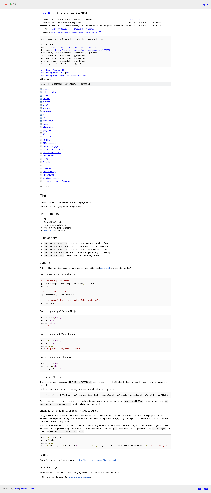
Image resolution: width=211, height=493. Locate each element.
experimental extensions (79, 477)
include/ (46, 101)
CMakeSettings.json (51, 146)
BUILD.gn (47, 140)
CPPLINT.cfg (48, 155)
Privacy (23, 488)
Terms (31, 488)
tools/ (45, 124)
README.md (48, 175)
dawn (43, 13)
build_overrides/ (50, 92)
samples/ (47, 111)
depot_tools (49, 230)
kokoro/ (46, 108)
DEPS (45, 159)
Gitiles (16, 488)
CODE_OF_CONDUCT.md (54, 149)
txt (199, 488)
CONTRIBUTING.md (52, 152)
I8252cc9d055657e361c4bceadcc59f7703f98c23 (75, 47)
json (206, 488)
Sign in (205, 4)
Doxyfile (46, 162)
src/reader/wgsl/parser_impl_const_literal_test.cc (60, 75)
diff (98, 32)
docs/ (45, 95)
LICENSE (46, 165)
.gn (44, 133)
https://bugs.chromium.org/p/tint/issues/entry (98, 460)
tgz (138, 19)
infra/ (45, 105)
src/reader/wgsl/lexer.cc (50, 70)
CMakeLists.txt (49, 143)
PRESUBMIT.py (49, 171)
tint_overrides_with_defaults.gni (56, 181)
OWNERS (47, 168)
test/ (45, 117)
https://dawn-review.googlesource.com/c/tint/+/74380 (82, 50)
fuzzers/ (46, 98)
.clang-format (49, 127)
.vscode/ (46, 89)
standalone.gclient (51, 178)
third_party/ (48, 120)
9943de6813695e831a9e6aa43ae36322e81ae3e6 (72, 32)
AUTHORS (47, 136)
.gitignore (47, 130)
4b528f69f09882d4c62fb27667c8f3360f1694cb (72, 29)
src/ (44, 114)
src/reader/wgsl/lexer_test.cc (52, 72)
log (131, 19)
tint (50, 13)
